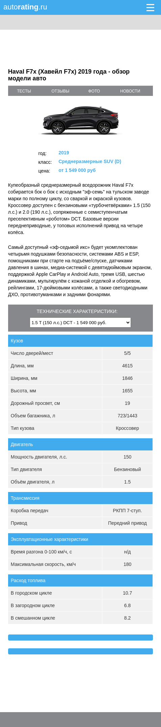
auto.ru (25, 7)
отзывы (60, 91)
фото (94, 91)
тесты (24, 91)
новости (130, 91)
